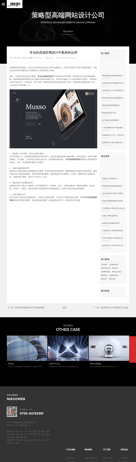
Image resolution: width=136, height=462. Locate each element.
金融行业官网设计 (91, 407)
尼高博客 (106, 427)
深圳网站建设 (105, 272)
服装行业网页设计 (91, 431)
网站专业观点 (123, 419)
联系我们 (106, 423)
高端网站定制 (71, 419)
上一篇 (26, 307)
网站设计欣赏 (123, 415)
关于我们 (106, 419)
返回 (65, 307)
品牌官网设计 (71, 411)
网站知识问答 (105, 268)
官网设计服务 (108, 407)
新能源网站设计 (90, 423)
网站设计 (104, 279)
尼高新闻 (104, 264)
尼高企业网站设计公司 (85, 82)
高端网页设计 (71, 415)
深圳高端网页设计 (72, 431)
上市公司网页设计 (91, 415)
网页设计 (115, 268)
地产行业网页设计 (91, 435)
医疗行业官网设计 (91, 419)
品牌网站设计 (114, 275)
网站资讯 (17, 58)
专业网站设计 (114, 264)
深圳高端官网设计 (72, 427)
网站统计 (45, 458)
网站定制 (104, 275)
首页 (11, 58)
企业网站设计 (71, 407)
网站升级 (112, 279)
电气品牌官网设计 (91, 427)
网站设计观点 (27, 58)
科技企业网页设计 (91, 411)
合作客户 (106, 415)
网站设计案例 (108, 411)
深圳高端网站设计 (72, 423)
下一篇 (110, 307)
